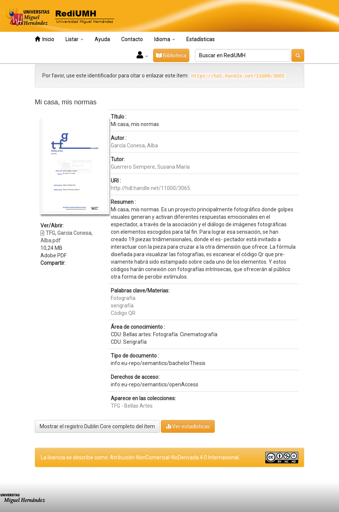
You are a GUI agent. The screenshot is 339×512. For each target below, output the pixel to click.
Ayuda (102, 39)
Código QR (123, 313)
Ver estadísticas (188, 426)
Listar (74, 39)
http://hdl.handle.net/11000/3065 (150, 188)
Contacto (132, 39)
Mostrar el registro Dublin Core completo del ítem (97, 426)
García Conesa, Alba (134, 145)
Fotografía (123, 298)
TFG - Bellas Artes (132, 406)
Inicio (44, 39)
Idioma (164, 39)
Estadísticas (200, 39)
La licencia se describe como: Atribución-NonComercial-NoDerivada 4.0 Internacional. (140, 457)
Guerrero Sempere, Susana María (150, 167)
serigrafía (122, 306)
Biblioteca (171, 55)
